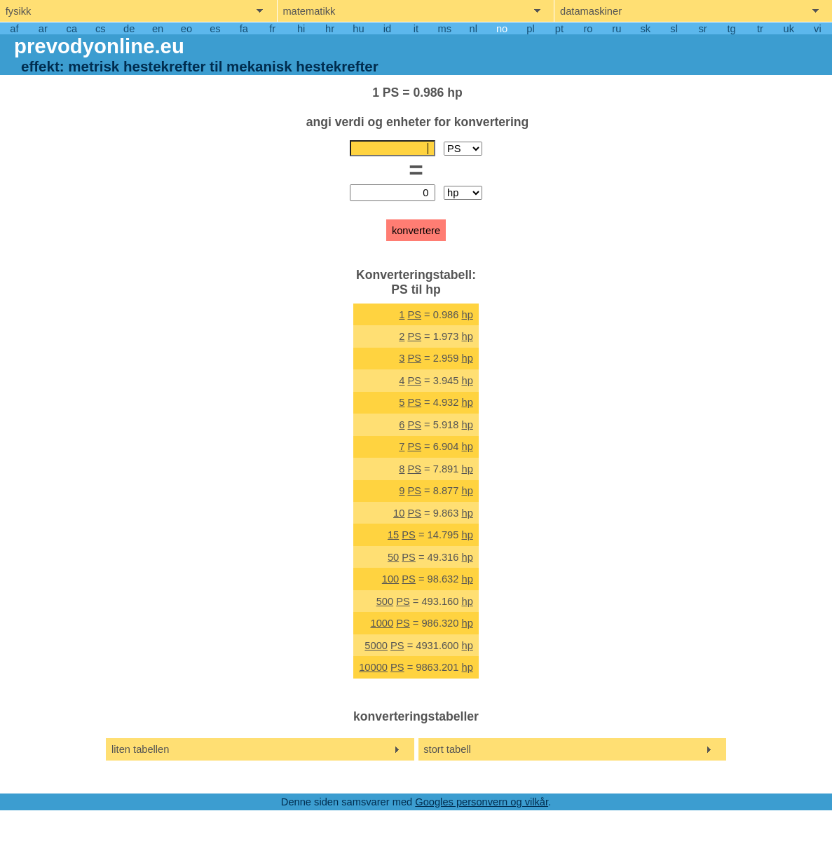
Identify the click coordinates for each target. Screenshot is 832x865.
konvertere (416, 230)
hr (329, 28)
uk (789, 28)
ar (43, 28)
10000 (373, 667)
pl (530, 28)
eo (186, 28)
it (416, 28)
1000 (381, 623)
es (215, 28)
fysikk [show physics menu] (19, 11)
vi (817, 28)
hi (301, 28)
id (387, 28)
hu (358, 28)
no (501, 28)
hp (467, 314)
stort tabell (447, 749)
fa (244, 28)
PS (414, 314)
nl (473, 28)
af (14, 28)
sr (702, 28)
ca (72, 28)
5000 (376, 645)
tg (731, 28)
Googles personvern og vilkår (481, 802)
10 (398, 513)
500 (384, 601)
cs (100, 28)
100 (390, 579)
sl (674, 28)
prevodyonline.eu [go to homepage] (99, 45)
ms (445, 28)
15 (393, 534)
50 (393, 557)
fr (272, 28)
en (157, 28)
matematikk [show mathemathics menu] (308, 11)
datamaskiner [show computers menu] (591, 11)
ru (616, 28)
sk (645, 28)
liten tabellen (140, 749)
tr (760, 28)
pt (559, 28)
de (129, 28)
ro (587, 28)
